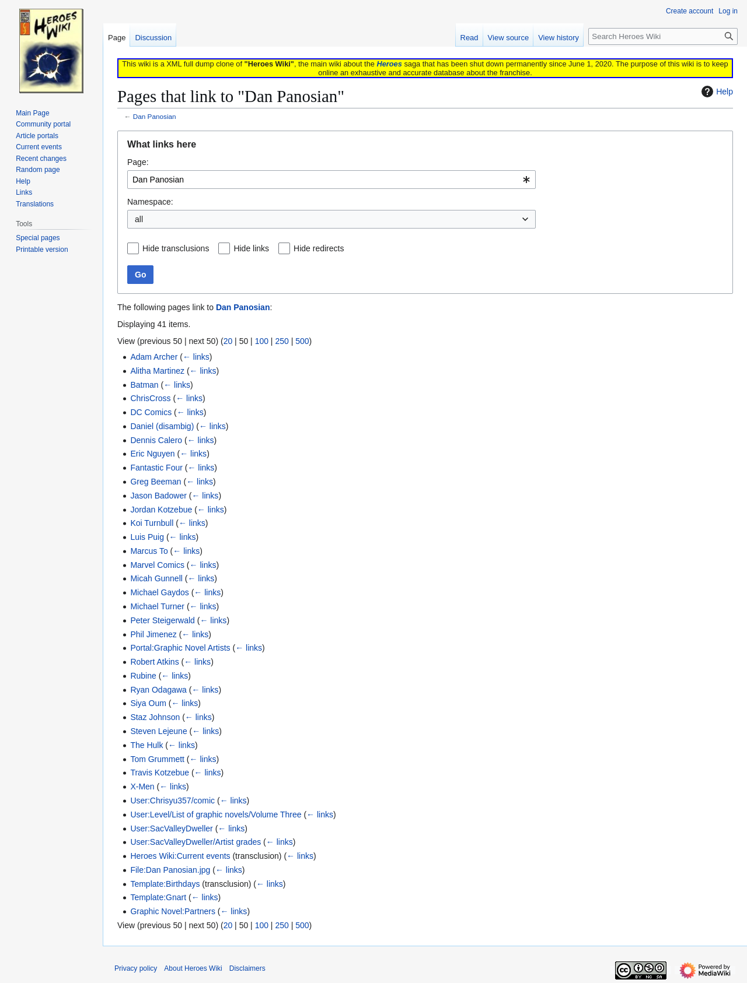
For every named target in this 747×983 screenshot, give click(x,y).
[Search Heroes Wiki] (663, 36)
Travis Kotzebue (159, 772)
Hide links (251, 248)
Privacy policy (135, 968)
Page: (138, 162)
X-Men (142, 786)
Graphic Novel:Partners (172, 911)
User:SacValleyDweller (171, 828)
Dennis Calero (156, 440)
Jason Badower (158, 495)
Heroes (389, 63)
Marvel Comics (157, 565)
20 (228, 341)
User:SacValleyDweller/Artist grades (195, 842)
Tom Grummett (157, 759)
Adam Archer (153, 356)
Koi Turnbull (151, 523)
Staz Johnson (155, 717)
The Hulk (146, 745)
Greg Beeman (155, 481)
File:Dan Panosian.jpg (170, 870)
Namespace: (150, 201)
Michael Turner (157, 606)
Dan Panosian (154, 116)
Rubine (143, 675)
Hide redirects (319, 248)
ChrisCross (150, 398)
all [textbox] (139, 219)
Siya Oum (148, 703)
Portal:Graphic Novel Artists (180, 647)
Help (716, 91)
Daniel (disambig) (162, 426)
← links (196, 356)
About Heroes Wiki (193, 968)
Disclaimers (247, 968)
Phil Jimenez (153, 634)
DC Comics (151, 412)
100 (261, 341)
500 (302, 341)
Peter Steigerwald (162, 620)
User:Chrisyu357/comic (172, 800)
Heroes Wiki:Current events (180, 856)
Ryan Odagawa (158, 689)
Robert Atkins (154, 661)
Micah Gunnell (156, 578)
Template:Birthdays (165, 884)
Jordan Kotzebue (161, 509)
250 (281, 341)
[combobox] (331, 179)
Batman (144, 384)
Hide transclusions (175, 248)
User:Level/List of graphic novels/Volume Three (215, 814)
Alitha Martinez (157, 370)
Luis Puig (147, 537)
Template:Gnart (158, 897)
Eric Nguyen (152, 453)
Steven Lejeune (158, 731)
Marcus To (148, 551)
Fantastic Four (156, 467)
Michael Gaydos (159, 592)
